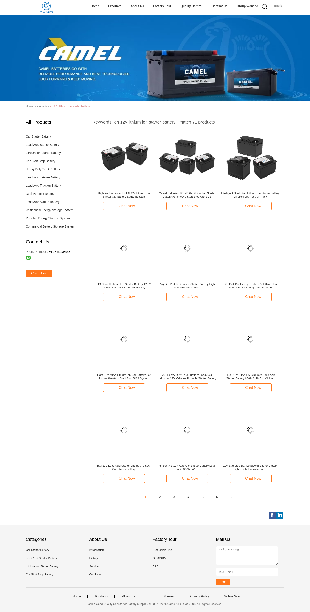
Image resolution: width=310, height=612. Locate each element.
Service (93, 566)
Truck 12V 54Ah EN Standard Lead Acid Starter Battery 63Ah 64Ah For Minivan (250, 376)
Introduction (96, 550)
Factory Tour (162, 6)
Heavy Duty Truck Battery (43, 169)
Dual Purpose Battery (40, 193)
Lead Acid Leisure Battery (43, 177)
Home (95, 6)
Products (114, 6)
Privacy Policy (199, 596)
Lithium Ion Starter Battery (43, 153)
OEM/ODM (159, 558)
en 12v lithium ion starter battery (70, 106)
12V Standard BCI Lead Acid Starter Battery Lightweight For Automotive (250, 467)
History (93, 558)
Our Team (95, 574)
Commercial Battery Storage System (50, 226)
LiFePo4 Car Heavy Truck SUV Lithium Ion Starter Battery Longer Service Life (250, 285)
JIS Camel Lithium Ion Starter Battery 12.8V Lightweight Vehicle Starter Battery (124, 285)
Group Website (247, 6)
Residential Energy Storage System (49, 210)
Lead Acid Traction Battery (43, 185)
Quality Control (191, 6)
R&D (155, 566)
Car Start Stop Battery (40, 161)
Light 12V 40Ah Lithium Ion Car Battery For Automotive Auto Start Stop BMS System (124, 376)
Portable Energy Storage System (48, 218)
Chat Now (38, 273)
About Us (137, 6)
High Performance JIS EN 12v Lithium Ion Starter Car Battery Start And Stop (124, 195)
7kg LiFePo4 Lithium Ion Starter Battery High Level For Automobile (187, 285)
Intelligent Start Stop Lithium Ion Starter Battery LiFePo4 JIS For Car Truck (250, 195)
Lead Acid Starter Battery (42, 144)
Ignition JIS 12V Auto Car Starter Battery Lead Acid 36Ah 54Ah (186, 467)
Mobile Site (232, 596)
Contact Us (220, 6)
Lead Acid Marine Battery (42, 202)
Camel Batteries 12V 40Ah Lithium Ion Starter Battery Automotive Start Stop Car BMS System (187, 195)
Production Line (162, 550)
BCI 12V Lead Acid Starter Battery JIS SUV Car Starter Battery (124, 467)
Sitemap (169, 596)
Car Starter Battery (38, 136)
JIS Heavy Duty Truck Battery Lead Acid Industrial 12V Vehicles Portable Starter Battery (187, 376)
